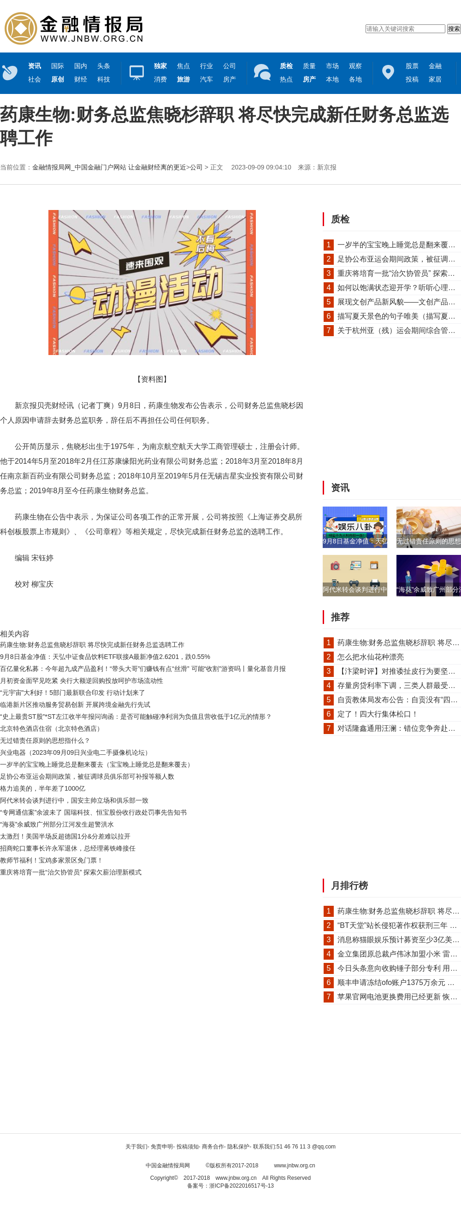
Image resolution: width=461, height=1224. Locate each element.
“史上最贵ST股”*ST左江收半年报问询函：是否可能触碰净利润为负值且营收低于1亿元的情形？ (136, 716)
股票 (412, 66)
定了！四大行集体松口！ (378, 714)
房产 (229, 79)
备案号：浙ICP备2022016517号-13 (230, 1186)
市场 (332, 66)
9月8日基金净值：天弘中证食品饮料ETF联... (387, 541)
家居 (435, 79)
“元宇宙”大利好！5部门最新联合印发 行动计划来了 (72, 692)
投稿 (412, 79)
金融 (435, 66)
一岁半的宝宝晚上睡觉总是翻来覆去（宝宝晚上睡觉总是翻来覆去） (97, 764)
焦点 (183, 66)
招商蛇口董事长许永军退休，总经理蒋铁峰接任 (68, 848)
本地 (332, 79)
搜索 (454, 28)
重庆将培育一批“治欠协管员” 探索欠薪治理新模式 (71, 872)
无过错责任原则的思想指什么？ (45, 740)
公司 (229, 66)
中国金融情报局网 (168, 1165)
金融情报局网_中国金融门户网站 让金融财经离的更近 (109, 167)
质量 (309, 66)
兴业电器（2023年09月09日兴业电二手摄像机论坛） (75, 752)
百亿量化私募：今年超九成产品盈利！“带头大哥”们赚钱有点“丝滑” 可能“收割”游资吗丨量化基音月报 (143, 668)
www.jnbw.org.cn (294, 1165)
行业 (206, 66)
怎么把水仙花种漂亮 (370, 657)
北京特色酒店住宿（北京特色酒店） (51, 728)
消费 (160, 79)
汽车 (206, 79)
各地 (355, 79)
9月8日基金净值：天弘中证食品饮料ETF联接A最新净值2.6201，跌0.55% (105, 656)
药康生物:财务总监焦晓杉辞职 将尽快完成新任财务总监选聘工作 (92, 644)
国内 (80, 66)
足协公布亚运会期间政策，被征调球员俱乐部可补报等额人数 (87, 776)
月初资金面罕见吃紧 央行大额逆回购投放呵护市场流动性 (81, 680)
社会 (34, 79)
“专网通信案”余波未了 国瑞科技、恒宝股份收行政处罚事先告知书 (93, 812)
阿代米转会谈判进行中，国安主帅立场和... (383, 589)
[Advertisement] (150, 903)
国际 (57, 66)
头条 (103, 66)
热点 (286, 79)
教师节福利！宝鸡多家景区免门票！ (51, 860)
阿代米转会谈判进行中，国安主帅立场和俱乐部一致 (74, 800)
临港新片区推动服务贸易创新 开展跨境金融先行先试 (75, 704)
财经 (80, 79)
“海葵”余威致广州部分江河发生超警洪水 (57, 824)
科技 (103, 79)
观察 (355, 66)
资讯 (340, 488)
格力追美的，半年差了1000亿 (42, 788)
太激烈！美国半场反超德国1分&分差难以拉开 (65, 836)
